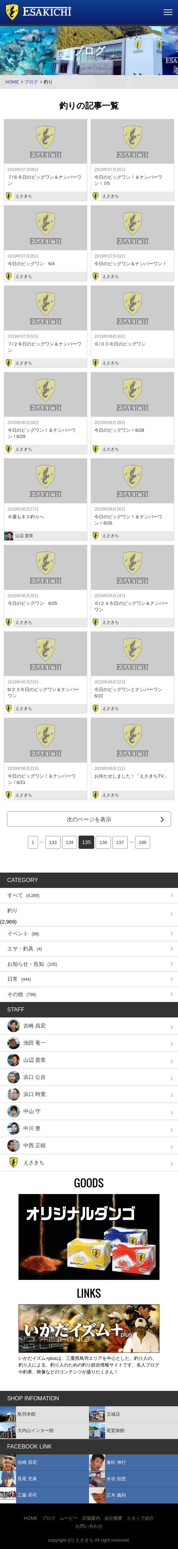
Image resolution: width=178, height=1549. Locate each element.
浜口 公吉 (26, 1077)
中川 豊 (23, 1128)
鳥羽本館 (18, 1414)
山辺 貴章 (26, 1060)
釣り (12, 910)
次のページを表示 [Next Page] (89, 819)
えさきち (25, 1162)
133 (53, 842)
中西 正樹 (26, 1145)
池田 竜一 (26, 1043)
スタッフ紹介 (140, 1518)
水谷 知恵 (107, 1479)
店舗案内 (91, 1518)
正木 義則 (107, 1495)
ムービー (69, 1518)
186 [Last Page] (143, 842)
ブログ (31, 81)
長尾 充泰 (18, 1479)
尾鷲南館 (107, 1431)
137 (120, 842)
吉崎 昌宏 (26, 1026)
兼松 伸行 (107, 1462)
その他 (21, 994)
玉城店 (104, 1414)
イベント (23, 933)
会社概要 (113, 1518)
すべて (23, 895)
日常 (19, 979)
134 (70, 842)
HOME (12, 81)
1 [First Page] (33, 842)
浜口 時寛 (26, 1094)
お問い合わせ (89, 1526)
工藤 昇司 (18, 1495)
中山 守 (23, 1111)
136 (103, 842)
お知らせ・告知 (32, 964)
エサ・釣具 (24, 948)
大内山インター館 (27, 1431)
